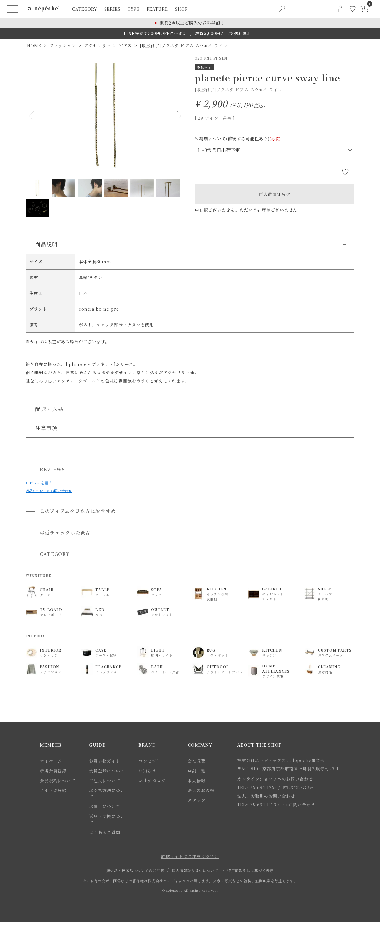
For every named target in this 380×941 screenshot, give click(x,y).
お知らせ (147, 771)
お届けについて (104, 806)
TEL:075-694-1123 (256, 805)
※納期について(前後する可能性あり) (238, 138)
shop (181, 9)
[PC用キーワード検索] (308, 8)
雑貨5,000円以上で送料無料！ (225, 33)
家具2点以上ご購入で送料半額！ (192, 23)
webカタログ (152, 780)
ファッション (62, 45)
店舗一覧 (196, 771)
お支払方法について (107, 793)
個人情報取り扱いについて (195, 870)
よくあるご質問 (104, 832)
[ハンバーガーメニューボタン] (12, 8)
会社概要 (196, 761)
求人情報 (196, 780)
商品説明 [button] (46, 244)
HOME (34, 45)
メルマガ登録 (53, 790)
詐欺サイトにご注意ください (190, 856)
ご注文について (104, 780)
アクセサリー (97, 45)
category (84, 9)
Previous (33, 116)
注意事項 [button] (46, 428)
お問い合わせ (299, 787)
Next (178, 116)
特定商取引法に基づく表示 (250, 870)
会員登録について (107, 771)
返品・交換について (107, 819)
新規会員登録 (53, 771)
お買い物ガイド (104, 761)
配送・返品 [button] (49, 409)
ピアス (125, 45)
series (112, 9)
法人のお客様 (201, 790)
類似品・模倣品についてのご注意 (135, 870)
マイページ (51, 761)
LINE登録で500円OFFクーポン (155, 33)
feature (157, 9)
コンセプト (149, 761)
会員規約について (57, 780)
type (134, 9)
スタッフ (196, 800)
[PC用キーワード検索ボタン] (282, 9)
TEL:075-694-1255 (257, 787)
